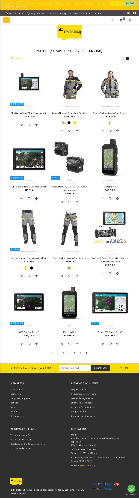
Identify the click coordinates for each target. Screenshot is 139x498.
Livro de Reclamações (20, 448)
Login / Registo (78, 389)
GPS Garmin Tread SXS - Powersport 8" (29, 113)
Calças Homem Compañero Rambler (29, 258)
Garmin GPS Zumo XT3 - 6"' (110, 332)
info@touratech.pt (87, 465)
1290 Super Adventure (69, 106)
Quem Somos (16, 389)
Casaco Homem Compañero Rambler (69, 113)
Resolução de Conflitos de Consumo (28, 444)
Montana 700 (69, 332)
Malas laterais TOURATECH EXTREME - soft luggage (69, 188)
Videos (13, 412)
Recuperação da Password (83, 394)
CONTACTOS (79, 429)
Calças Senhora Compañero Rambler (69, 258)
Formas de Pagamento (82, 398)
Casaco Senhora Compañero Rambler (110, 113)
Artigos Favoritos (79, 412)
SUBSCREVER (100, 368)
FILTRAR (18, 58)
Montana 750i (110, 187)
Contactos (15, 394)
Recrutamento (17, 416)
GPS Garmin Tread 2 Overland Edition (29, 187)
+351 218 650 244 (17, 13)
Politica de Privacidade (21, 440)
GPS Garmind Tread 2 (29, 332)
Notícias (14, 403)
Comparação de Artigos (82, 407)
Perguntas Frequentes (20, 398)
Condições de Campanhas (83, 416)
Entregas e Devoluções (82, 403)
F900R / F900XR (79, 51)
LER (116, 3)
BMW (57, 51)
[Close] (130, 3)
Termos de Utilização (20, 435)
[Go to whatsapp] (131, 489)
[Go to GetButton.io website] (131, 495)
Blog (12, 407)
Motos (42, 51)
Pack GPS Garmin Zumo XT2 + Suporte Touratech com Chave (110, 260)
